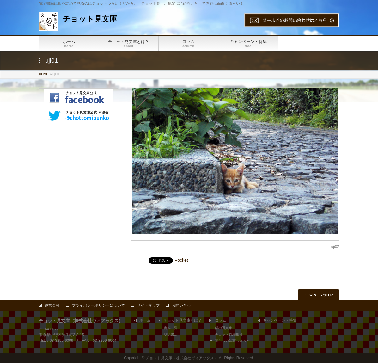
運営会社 (52, 305)
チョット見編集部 (229, 334)
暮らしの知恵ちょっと (232, 340)
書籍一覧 (171, 328)
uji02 (335, 246)
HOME (43, 74)
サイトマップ (148, 305)
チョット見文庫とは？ (183, 320)
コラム (220, 320)
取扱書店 (171, 334)
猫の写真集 (223, 328)
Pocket (181, 260)
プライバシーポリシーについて (98, 305)
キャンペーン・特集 (280, 320)
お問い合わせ (183, 305)
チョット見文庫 (90, 19)
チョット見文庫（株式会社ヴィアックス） (182, 358)
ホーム (145, 320)
